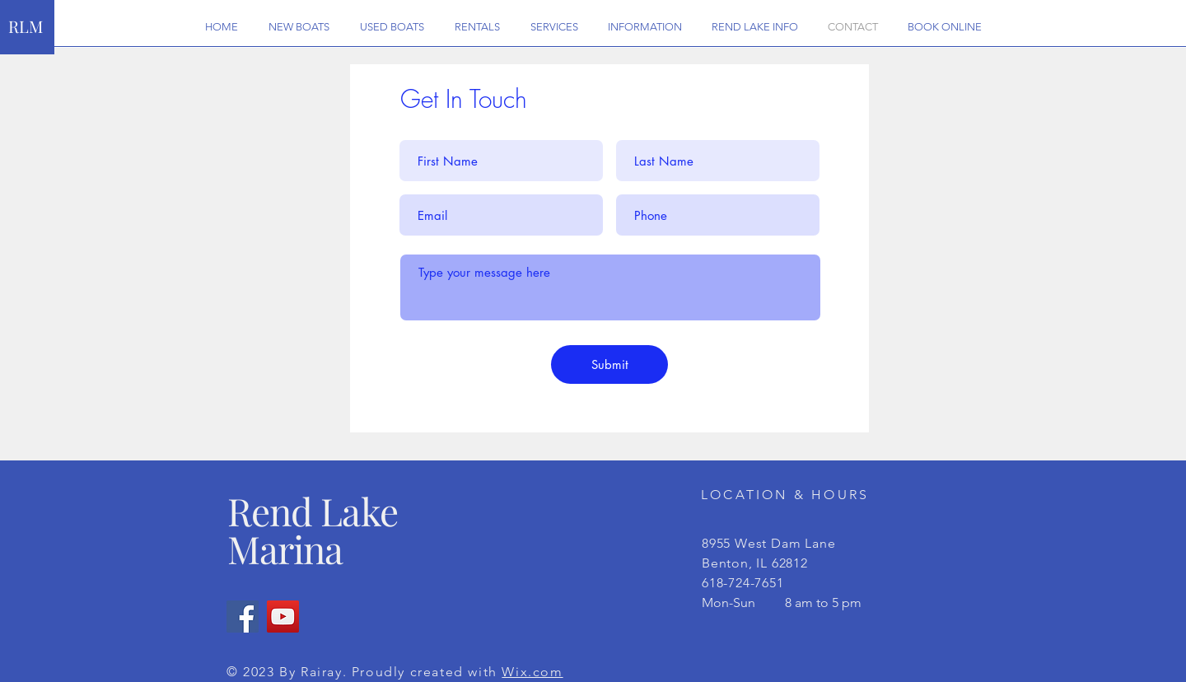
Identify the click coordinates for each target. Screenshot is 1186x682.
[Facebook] (242, 616)
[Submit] (609, 364)
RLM (25, 26)
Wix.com (532, 672)
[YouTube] (283, 616)
